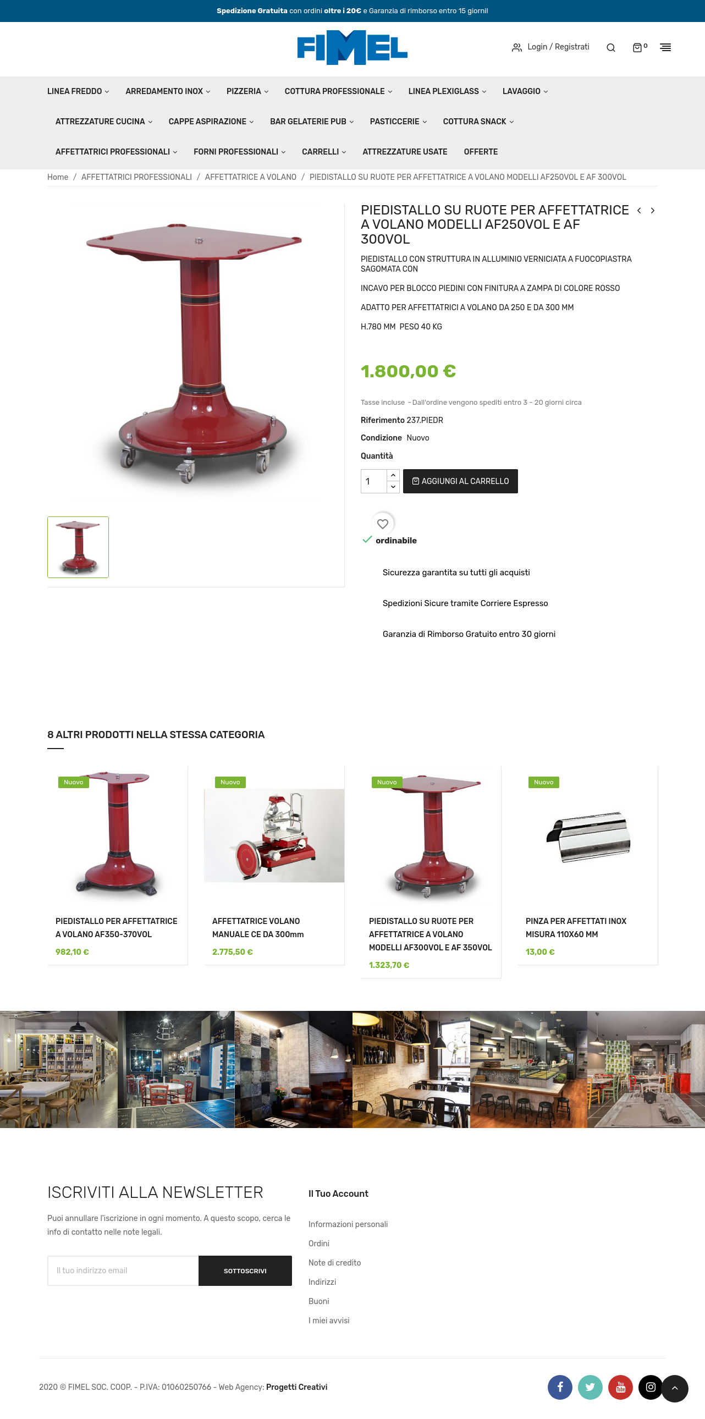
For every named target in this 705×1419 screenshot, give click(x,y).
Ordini (319, 1243)
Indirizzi (322, 1282)
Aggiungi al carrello (460, 481)
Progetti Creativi (297, 1387)
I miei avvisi (329, 1321)
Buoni (319, 1301)
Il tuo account (338, 1194)
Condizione (381, 438)
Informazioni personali (348, 1224)
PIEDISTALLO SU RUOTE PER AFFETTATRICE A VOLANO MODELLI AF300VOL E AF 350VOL (430, 935)
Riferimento (383, 420)
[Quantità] (374, 481)
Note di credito (335, 1263)
